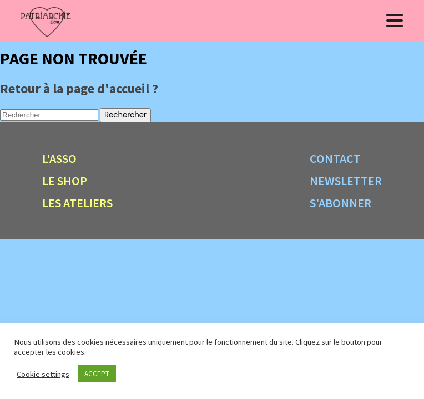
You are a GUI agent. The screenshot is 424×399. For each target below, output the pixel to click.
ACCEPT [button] (96, 373)
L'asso (59, 158)
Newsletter (346, 180)
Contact (335, 158)
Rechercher (125, 115)
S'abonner (340, 203)
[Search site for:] (49, 115)
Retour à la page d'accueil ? (79, 88)
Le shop (64, 180)
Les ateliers (77, 203)
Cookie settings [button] (43, 374)
